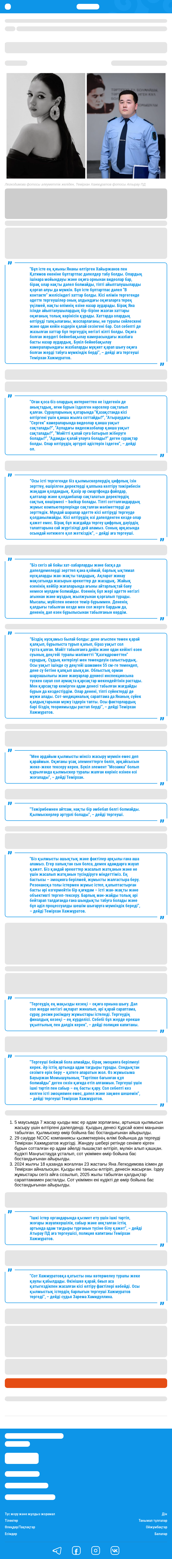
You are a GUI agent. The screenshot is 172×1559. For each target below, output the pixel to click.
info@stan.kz (17, 1444)
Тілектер (11, 1521)
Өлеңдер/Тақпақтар (20, 1527)
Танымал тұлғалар (153, 1521)
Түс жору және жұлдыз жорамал (30, 1514)
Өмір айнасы (18, 1383)
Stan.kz (87, 212)
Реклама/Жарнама (26, 1485)
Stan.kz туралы (22, 1474)
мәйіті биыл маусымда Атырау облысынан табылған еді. (98, 1333)
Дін (164, 1514)
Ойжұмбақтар (156, 1527)
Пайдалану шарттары (30, 1497)
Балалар (161, 1534)
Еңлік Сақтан (17, 1398)
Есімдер (11, 1534)
